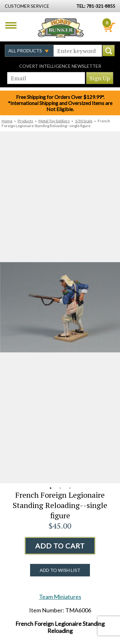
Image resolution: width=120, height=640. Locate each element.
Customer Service (27, 6)
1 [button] (50, 488)
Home (7, 120)
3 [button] (70, 488)
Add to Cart (60, 545)
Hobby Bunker (60, 28)
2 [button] (60, 488)
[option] (60, 307)
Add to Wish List (60, 570)
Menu (11, 25)
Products (25, 120)
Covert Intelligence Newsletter (60, 66)
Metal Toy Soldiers (54, 120)
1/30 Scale (83, 120)
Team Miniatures (60, 596)
